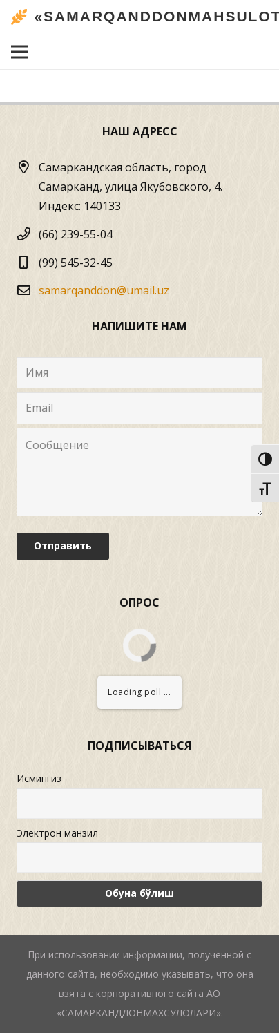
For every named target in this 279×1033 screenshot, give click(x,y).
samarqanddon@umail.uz (104, 290)
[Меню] (19, 52)
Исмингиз (39, 778)
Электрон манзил (57, 833)
